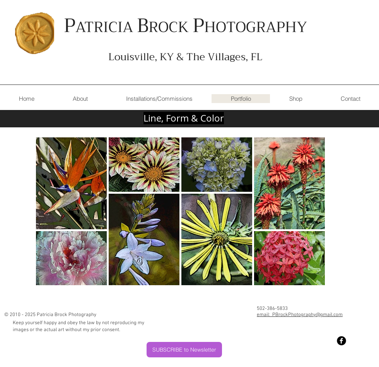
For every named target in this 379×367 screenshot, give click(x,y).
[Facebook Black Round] (341, 340)
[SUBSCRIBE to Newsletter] (184, 349)
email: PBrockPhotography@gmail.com (300, 315)
